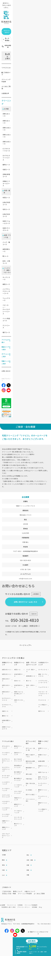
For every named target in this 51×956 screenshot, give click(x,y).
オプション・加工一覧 (30, 749)
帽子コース (6, 332)
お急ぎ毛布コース (6, 215)
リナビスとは (6, 68)
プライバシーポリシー (23, 907)
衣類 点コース (6, 115)
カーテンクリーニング (42, 784)
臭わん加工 (29, 774)
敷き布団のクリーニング (18, 779)
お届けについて (30, 891)
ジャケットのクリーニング (6, 796)
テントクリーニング (42, 797)
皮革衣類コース (6, 250)
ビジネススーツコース (6, 150)
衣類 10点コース (6, 679)
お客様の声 (5, 93)
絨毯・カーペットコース (42, 675)
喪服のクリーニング (6, 828)
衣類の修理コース (6, 175)
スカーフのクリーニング (18, 792)
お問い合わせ (6, 371)
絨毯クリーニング (42, 803)
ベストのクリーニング (6, 802)
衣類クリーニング (42, 749)
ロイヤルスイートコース (6, 158)
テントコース (6, 326)
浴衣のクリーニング (18, 753)
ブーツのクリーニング (18, 811)
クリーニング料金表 (6, 80)
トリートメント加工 (30, 800)
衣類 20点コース (6, 692)
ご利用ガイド (6, 73)
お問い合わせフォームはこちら (25, 602)
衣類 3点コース (6, 669)
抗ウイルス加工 (30, 794)
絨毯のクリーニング (18, 805)
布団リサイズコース (6, 229)
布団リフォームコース (6, 222)
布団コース (6, 198)
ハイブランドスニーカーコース (6, 291)
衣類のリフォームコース (6, 183)
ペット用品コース (6, 319)
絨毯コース (6, 284)
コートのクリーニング (6, 753)
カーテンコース (6, 278)
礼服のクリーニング (6, 821)
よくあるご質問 (6, 87)
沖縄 (28, 875)
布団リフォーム (42, 772)
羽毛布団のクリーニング (18, 766)
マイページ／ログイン (6, 31)
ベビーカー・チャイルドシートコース (6, 309)
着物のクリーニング (18, 747)
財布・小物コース (6, 262)
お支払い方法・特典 (9, 894)
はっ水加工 (29, 790)
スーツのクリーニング (6, 789)
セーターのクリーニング (6, 776)
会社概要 (2, 905)
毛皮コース (6, 169)
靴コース (5, 256)
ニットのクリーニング (6, 783)
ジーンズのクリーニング (6, 815)
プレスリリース (11, 905)
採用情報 (34, 907)
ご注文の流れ (6, 891)
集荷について (17, 891)
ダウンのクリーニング (6, 747)
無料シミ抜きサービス (30, 755)
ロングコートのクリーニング (6, 761)
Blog (40, 907)
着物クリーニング (42, 790)
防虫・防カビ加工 (30, 784)
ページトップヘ (25, 645)
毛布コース (6, 209)
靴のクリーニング (18, 824)
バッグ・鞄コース (6, 243)
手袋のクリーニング (18, 798)
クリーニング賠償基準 (31, 905)
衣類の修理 (41, 761)
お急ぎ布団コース (6, 203)
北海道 (4, 855)
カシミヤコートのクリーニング (6, 769)
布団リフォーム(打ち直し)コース (18, 693)
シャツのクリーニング (6, 809)
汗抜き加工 (29, 779)
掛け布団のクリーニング (18, 773)
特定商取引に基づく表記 (9, 907)
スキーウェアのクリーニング (6, 835)
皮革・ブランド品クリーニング (42, 778)
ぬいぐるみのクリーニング (18, 760)
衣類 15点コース (6, 686)
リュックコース (6, 299)
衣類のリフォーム (42, 755)
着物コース (6, 165)
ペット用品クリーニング (42, 810)
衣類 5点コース (6, 674)
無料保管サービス (30, 768)
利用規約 (20, 905)
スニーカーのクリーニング (18, 818)
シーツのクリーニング (18, 786)
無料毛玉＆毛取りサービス (30, 762)
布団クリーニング (42, 766)
